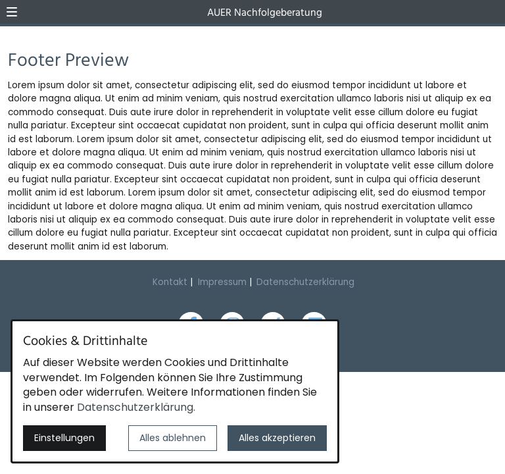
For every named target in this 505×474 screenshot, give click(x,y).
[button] (12, 12)
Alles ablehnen (172, 437)
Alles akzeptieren (277, 437)
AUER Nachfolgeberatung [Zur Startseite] (264, 13)
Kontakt (170, 282)
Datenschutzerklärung (305, 282)
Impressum (222, 282)
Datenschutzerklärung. (136, 407)
